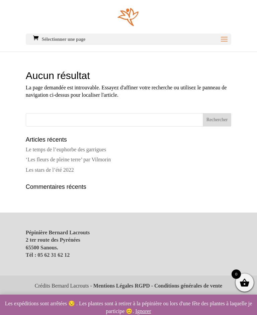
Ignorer (143, 311)
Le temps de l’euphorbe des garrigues (66, 149)
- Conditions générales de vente (186, 286)
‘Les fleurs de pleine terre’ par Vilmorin (68, 159)
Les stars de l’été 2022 (50, 170)
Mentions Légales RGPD (121, 286)
